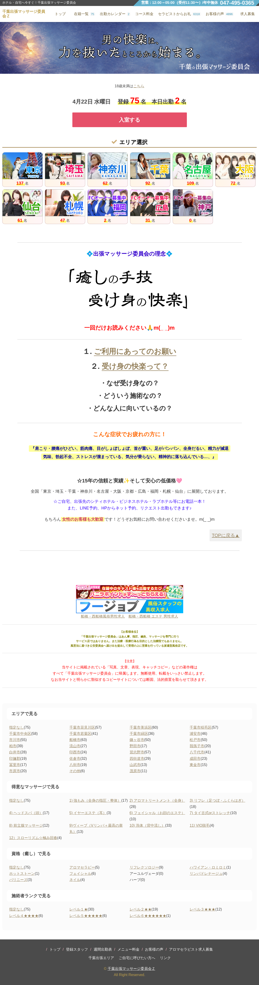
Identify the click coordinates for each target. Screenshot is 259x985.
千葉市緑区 (139, 734)
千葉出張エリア (101, 958)
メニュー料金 (128, 949)
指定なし (16, 727)
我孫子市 (197, 746)
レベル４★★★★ (23, 916)
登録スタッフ (77, 949)
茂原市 (135, 771)
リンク (165, 958)
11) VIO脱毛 (200, 825)
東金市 (195, 765)
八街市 (74, 765)
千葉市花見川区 (82, 727)
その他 (74, 771)
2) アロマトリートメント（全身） (157, 800)
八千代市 (197, 752)
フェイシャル (80, 874)
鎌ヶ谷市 (137, 740)
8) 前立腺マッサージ (26, 825)
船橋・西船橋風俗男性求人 (103, 616)
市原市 (14, 771)
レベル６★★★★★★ (148, 916)
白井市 (14, 752)
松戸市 (195, 740)
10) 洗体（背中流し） (147, 825)
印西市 (74, 752)
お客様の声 (154, 949)
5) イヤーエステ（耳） (88, 813)
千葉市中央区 (20, 734)
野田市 (135, 746)
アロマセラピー (82, 867)
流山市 (74, 746)
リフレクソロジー (144, 867)
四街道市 (137, 759)
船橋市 (74, 740)
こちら (138, 86)
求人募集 (247, 14)
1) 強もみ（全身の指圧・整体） (95, 800)
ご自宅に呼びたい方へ (137, 958)
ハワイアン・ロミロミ (208, 867)
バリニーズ (18, 880)
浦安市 (195, 734)
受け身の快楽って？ (135, 366)
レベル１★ (78, 909)
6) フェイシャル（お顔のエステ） (157, 813)
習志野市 (137, 752)
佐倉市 (74, 759)
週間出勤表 (103, 949)
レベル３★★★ (202, 909)
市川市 (14, 740)
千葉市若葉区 (80, 734)
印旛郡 (14, 759)
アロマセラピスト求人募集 (191, 949)
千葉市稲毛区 (201, 727)
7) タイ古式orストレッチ (210, 813)
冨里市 (14, 765)
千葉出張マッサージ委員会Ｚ (131, 969)
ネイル (74, 880)
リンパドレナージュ (206, 874)
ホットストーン (22, 874)
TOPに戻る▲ (226, 535)
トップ (54, 949)
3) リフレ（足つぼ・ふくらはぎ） (217, 800)
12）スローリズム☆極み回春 (33, 838)
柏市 (12, 746)
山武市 (135, 765)
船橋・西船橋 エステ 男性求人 (153, 616)
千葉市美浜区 (141, 727)
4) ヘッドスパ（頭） (26, 813)
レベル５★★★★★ (85, 916)
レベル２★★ (141, 909)
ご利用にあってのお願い (135, 351)
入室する (129, 120)
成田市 (195, 759)
